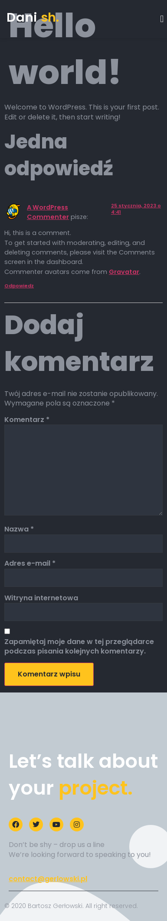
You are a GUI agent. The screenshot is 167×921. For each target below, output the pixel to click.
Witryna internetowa (41, 598)
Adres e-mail (30, 563)
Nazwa (19, 529)
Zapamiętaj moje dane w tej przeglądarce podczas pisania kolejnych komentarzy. (79, 646)
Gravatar (124, 271)
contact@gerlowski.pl (48, 879)
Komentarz (26, 420)
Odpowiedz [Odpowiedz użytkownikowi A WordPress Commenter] (19, 285)
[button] (162, 19)
